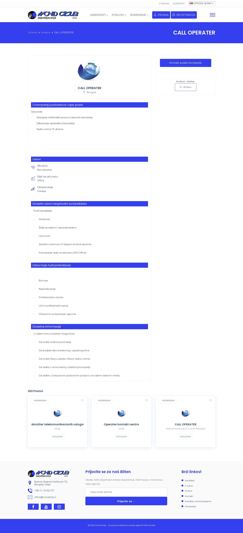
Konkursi (45, 32)
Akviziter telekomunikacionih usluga (57, 424)
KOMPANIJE (139, 14)
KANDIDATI (99, 14)
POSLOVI (119, 14)
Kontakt (179, 3)
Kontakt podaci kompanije (185, 62)
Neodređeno (40, 400)
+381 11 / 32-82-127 (44, 490)
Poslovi (188, 491)
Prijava (161, 14)
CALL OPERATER (185, 424)
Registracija (183, 14)
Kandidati (190, 480)
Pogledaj (57, 436)
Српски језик (200, 3)
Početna (32, 32)
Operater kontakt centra (121, 424)
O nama (164, 3)
